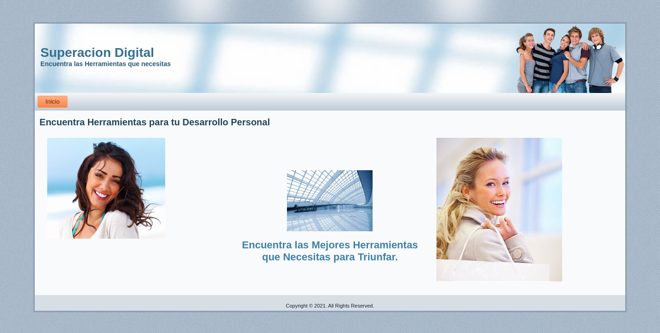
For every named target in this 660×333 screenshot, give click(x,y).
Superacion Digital (97, 52)
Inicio (52, 101)
